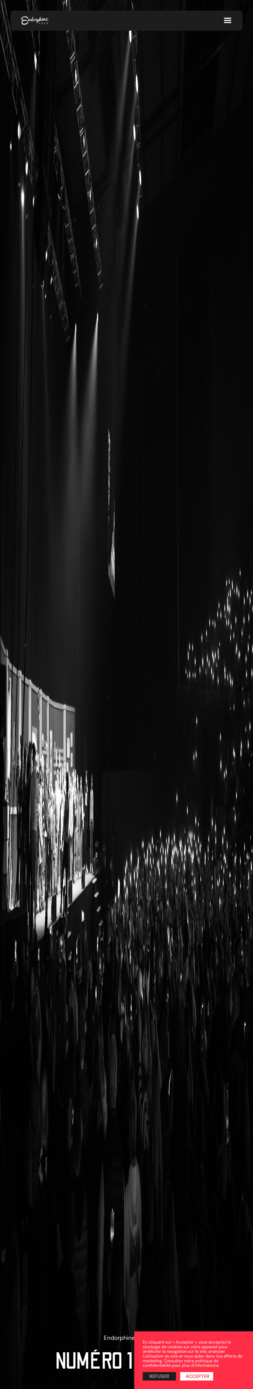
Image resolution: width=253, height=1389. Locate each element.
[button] (227, 20)
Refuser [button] (159, 1376)
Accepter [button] (197, 1376)
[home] (35, 20)
